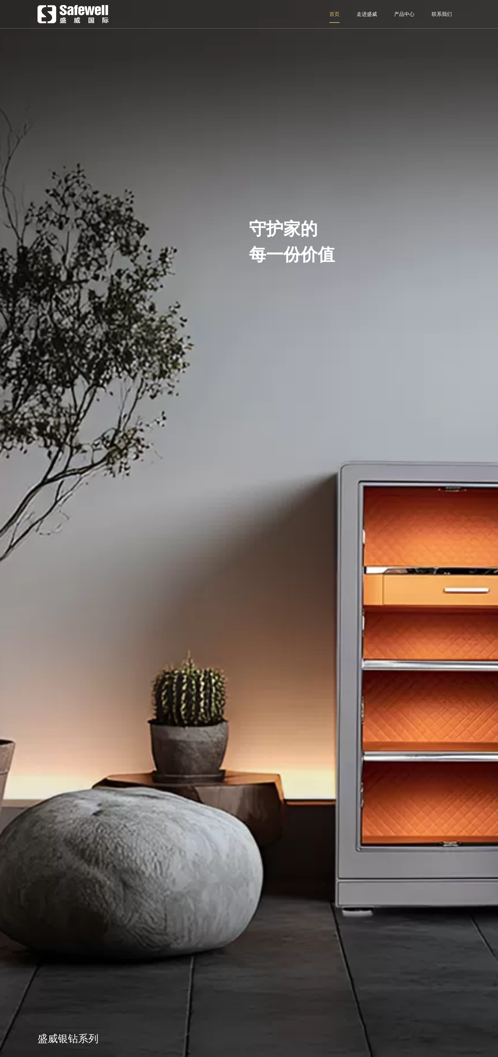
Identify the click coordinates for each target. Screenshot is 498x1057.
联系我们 (442, 14)
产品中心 (404, 14)
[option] (249, 528)
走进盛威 (367, 14)
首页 (334, 14)
